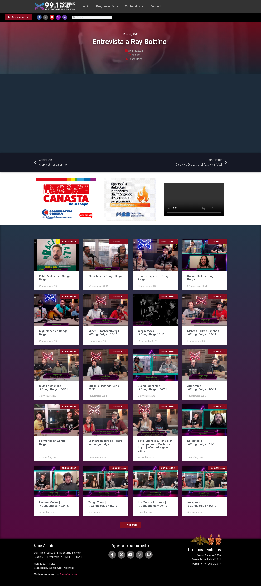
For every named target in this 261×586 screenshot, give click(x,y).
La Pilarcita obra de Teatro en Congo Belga (105, 442)
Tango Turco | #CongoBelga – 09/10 (102, 504)
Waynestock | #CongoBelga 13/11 (151, 332)
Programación (107, 6)
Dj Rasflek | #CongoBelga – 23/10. (202, 442)
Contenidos (134, 6)
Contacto (156, 6)
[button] (130, 525)
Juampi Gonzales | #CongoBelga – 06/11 (153, 387)
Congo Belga (135, 59)
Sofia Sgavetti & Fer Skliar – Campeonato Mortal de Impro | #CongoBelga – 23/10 (155, 445)
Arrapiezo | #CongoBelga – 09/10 (201, 504)
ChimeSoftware (68, 574)
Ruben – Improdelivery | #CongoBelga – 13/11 (103, 332)
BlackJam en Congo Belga (105, 276)
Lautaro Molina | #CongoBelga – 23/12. (54, 504)
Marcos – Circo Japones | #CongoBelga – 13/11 (203, 332)
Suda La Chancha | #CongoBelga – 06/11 (53, 387)
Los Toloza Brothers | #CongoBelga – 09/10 (152, 504)
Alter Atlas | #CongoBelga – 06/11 (201, 387)
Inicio (86, 6)
